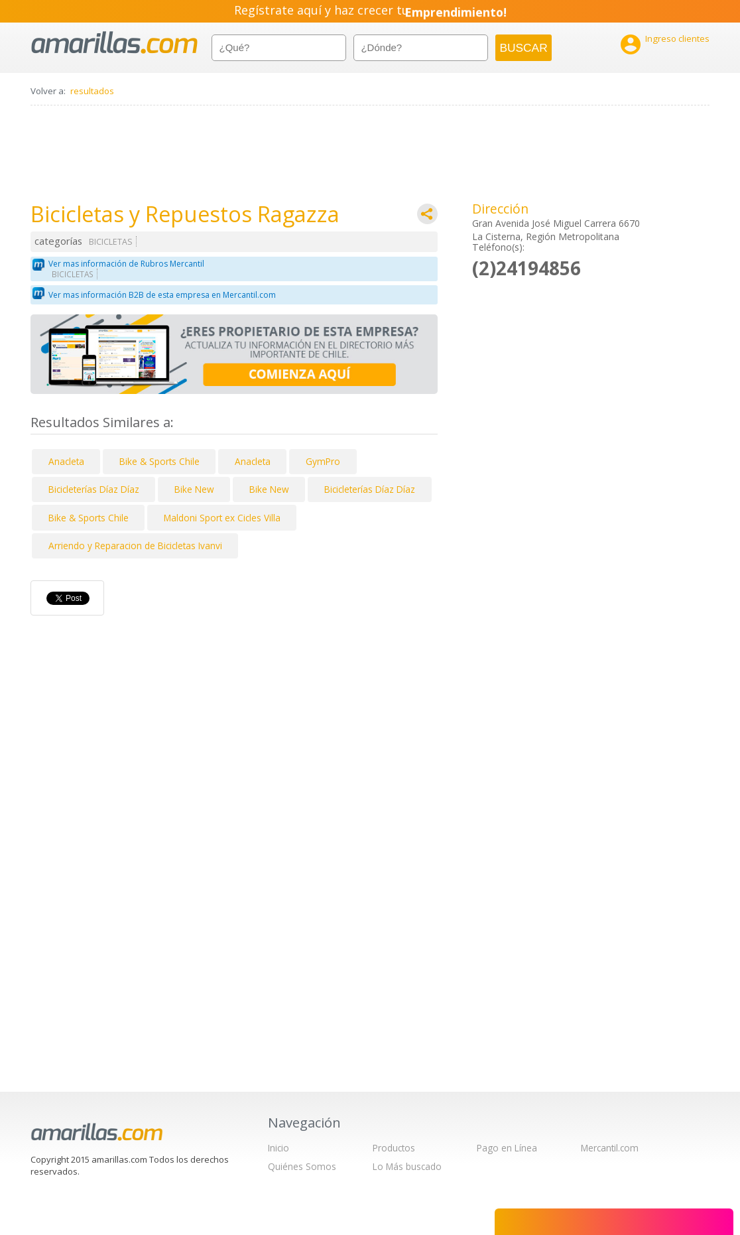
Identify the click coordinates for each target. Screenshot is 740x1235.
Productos (394, 1147)
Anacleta (66, 461)
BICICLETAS (111, 241)
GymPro (323, 461)
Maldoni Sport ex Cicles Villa (222, 517)
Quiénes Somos (302, 1166)
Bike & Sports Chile (159, 461)
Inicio (278, 1147)
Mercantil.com (610, 1147)
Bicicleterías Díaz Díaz (93, 489)
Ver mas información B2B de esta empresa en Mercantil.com (162, 294)
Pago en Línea (507, 1147)
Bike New (194, 489)
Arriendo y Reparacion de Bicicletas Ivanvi (135, 545)
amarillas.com (114, 43)
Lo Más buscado (407, 1166)
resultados (92, 91)
